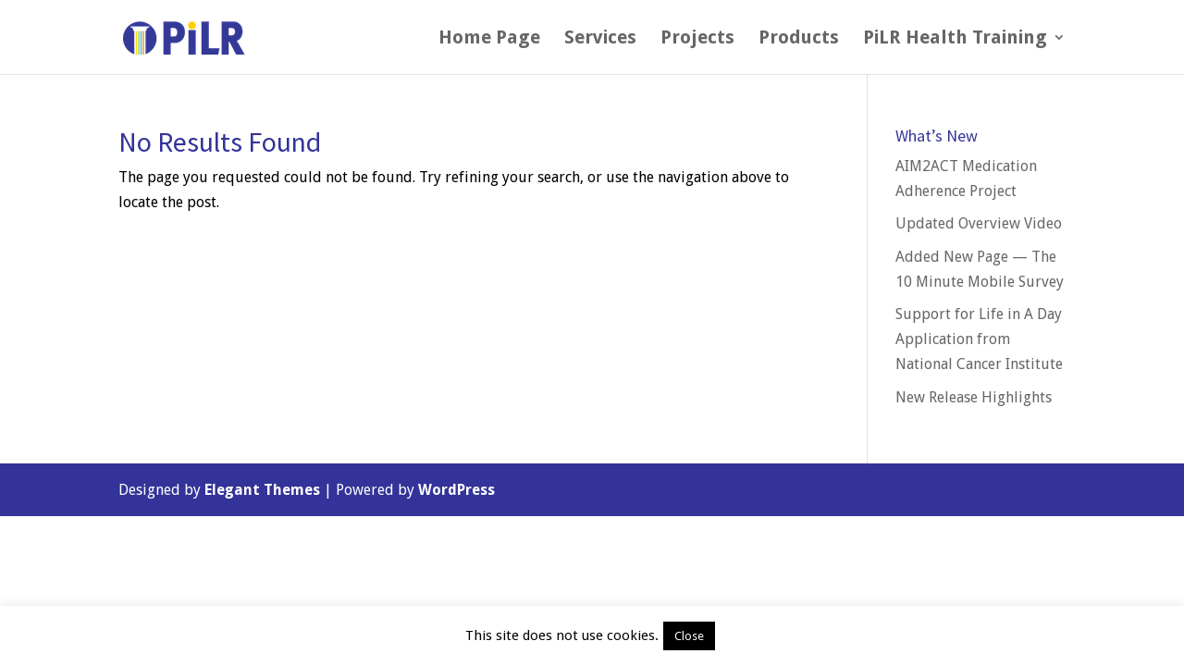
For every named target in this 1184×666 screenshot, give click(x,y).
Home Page (489, 39)
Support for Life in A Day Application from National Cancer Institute (979, 339)
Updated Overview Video (978, 223)
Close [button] (689, 636)
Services (600, 39)
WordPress (456, 490)
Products (798, 39)
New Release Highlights (973, 397)
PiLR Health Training (955, 39)
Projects (697, 39)
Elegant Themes (262, 490)
